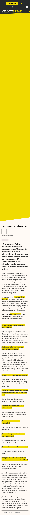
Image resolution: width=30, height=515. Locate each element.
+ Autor (5, 240)
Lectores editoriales (12, 512)
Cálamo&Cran (20, 353)
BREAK (17, 11)
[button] (21, 3)
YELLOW (7, 11)
